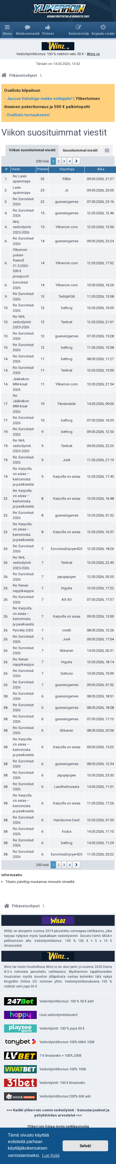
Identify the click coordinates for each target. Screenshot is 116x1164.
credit (66, 630)
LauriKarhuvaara (66, 787)
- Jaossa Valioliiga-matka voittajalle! (38, 98)
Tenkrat (66, 322)
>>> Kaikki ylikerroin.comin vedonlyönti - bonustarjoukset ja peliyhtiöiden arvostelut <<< (58, 1113)
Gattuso (66, 673)
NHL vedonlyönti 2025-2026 (22, 227)
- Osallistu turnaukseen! (27, 114)
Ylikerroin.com (67, 227)
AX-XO (67, 599)
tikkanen (66, 651)
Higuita (66, 588)
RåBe (67, 179)
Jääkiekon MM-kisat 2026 (21, 384)
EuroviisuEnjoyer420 (66, 549)
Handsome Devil (67, 820)
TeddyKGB (67, 296)
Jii (66, 190)
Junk (67, 460)
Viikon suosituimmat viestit (54, 132)
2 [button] (59, 161)
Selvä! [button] (85, 1146)
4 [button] (70, 161)
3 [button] (64, 161)
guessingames (66, 202)
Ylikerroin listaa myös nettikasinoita (58, 1126)
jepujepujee (66, 577)
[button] (76, 161)
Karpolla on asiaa (66, 476)
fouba (66, 831)
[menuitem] (27, 30)
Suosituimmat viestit (80, 150)
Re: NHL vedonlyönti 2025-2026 (22, 321)
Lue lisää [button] (51, 1155)
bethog (66, 308)
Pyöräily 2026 (23, 630)
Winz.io (93, 54)
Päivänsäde (67, 404)
